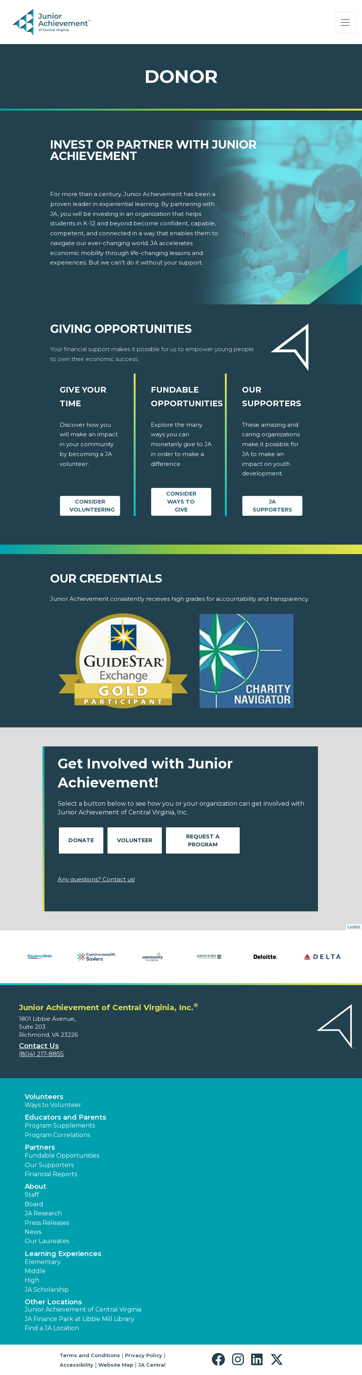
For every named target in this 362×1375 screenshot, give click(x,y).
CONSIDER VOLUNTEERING (92, 505)
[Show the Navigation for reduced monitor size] (345, 22)
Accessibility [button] (76, 1365)
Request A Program (203, 840)
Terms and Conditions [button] (90, 1355)
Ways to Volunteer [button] (53, 1105)
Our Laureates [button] (47, 1241)
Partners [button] (40, 1147)
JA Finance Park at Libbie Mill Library (79, 1319)
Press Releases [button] (47, 1222)
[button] (220, 1359)
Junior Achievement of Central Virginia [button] (83, 1309)
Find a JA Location (52, 1328)
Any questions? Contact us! (96, 879)
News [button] (33, 1232)
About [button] (35, 1186)
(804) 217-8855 (41, 1054)
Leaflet (354, 927)
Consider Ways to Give (181, 501)
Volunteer (134, 840)
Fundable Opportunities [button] (62, 1155)
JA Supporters (272, 505)
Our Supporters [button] (49, 1165)
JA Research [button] (43, 1213)
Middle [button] (35, 1271)
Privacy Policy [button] (143, 1355)
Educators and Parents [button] (65, 1117)
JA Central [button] (152, 1365)
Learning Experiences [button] (63, 1253)
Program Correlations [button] (57, 1135)
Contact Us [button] (39, 1045)
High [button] (32, 1280)
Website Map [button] (115, 1365)
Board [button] (34, 1204)
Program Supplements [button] (60, 1125)
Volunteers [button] (44, 1096)
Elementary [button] (43, 1262)
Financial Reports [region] (51, 1174)
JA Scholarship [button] (47, 1289)
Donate (81, 840)
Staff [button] (32, 1194)
